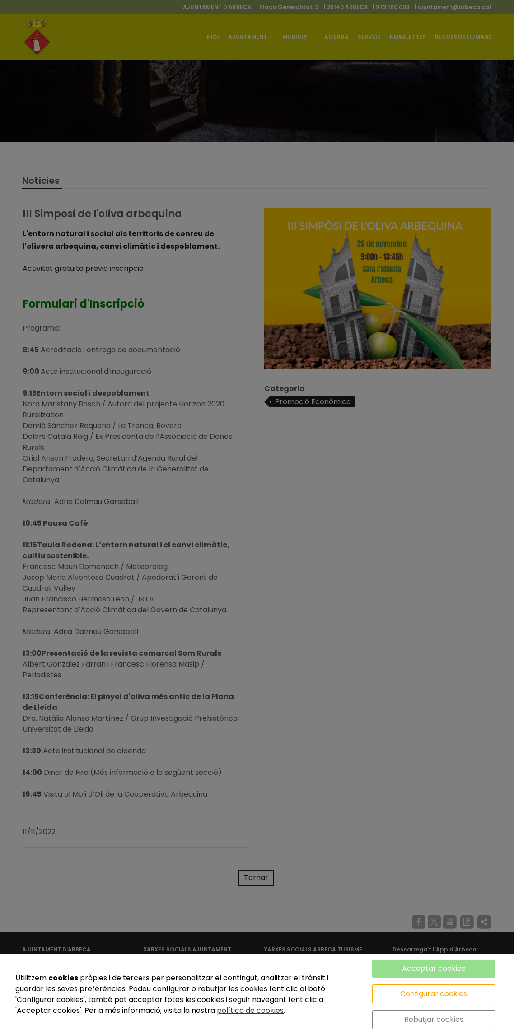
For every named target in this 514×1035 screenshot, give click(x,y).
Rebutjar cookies (433, 1019)
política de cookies (250, 1010)
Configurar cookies (433, 993)
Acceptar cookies (433, 968)
